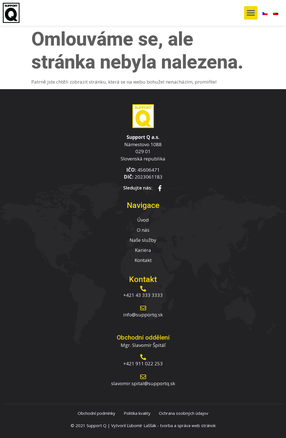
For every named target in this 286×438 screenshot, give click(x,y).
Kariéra (143, 250)
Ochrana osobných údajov (183, 413)
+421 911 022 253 (143, 363)
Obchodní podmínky (96, 413)
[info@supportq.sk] (143, 308)
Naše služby (143, 240)
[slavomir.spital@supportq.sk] (143, 377)
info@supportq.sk (143, 314)
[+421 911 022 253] (143, 357)
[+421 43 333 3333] (143, 289)
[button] (251, 13)
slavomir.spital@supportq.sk (143, 383)
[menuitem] (265, 13)
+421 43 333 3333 (143, 295)
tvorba (166, 425)
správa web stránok (196, 425)
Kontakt (143, 260)
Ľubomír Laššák (141, 425)
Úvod (143, 220)
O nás (143, 230)
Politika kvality (137, 413)
